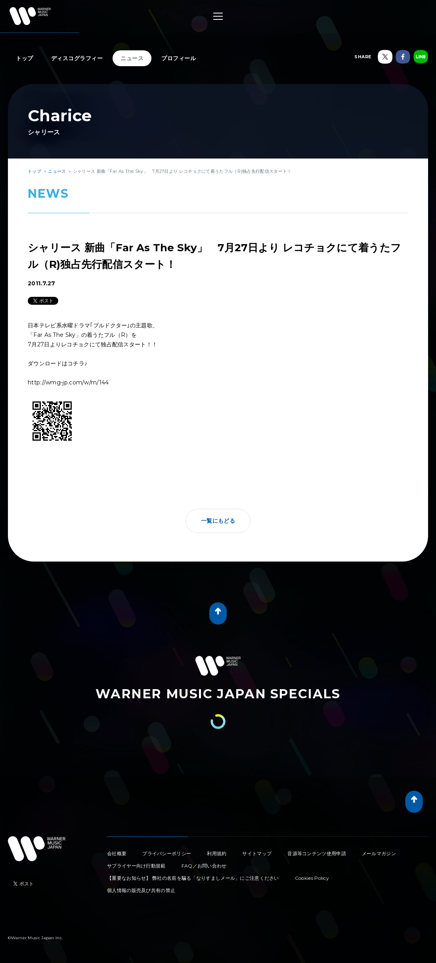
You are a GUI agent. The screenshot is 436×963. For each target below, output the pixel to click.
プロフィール (178, 58)
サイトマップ (257, 853)
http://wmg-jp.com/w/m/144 (68, 382)
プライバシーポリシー (166, 853)
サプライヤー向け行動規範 (136, 866)
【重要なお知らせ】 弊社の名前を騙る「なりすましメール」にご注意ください (193, 878)
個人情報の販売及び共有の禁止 (141, 890)
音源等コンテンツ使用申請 (316, 853)
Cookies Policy (312, 878)
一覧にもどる (218, 520)
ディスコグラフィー (77, 58)
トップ (24, 58)
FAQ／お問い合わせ (204, 866)
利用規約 (216, 853)
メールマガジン (379, 853)
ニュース (131, 58)
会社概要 (116, 853)
